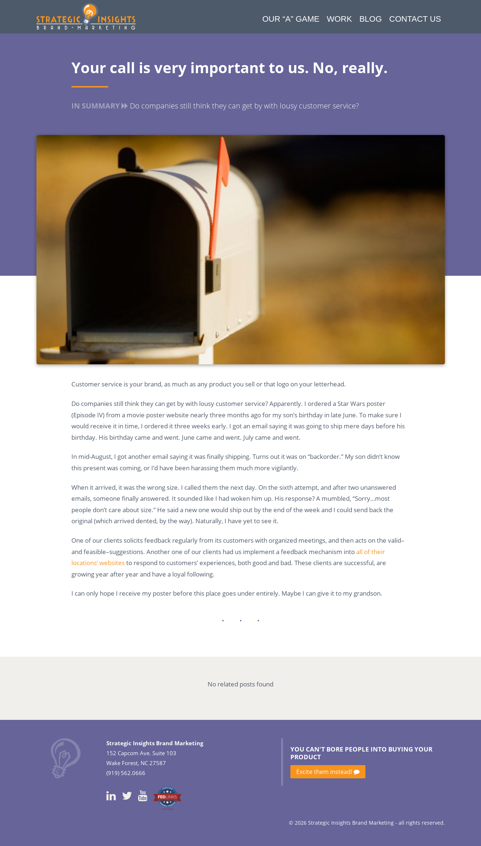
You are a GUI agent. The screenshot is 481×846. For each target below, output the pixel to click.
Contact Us (415, 19)
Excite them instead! (328, 772)
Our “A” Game (290, 19)
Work (339, 19)
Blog (370, 19)
